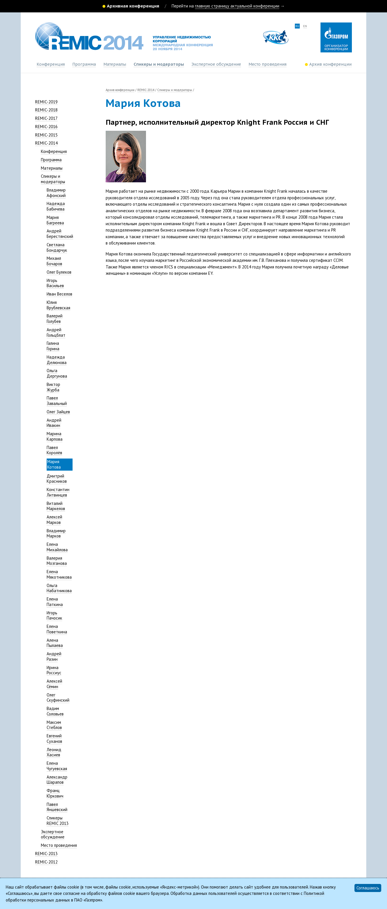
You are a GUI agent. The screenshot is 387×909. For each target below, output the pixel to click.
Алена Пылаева (55, 642)
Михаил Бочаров (54, 260)
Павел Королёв (54, 450)
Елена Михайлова (57, 546)
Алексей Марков (54, 519)
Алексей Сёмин (54, 683)
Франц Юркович (55, 793)
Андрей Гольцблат (56, 332)
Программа (84, 64)
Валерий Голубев (54, 318)
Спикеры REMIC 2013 (58, 820)
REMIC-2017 (46, 118)
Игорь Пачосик (54, 615)
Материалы (114, 64)
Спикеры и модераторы (159, 64)
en (305, 26)
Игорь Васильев (55, 283)
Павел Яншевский (57, 807)
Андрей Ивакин (54, 422)
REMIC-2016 (46, 126)
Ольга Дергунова (57, 373)
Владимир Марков (56, 533)
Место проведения (267, 64)
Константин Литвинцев (58, 492)
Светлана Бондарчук (57, 247)
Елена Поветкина (57, 629)
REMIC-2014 (46, 143)
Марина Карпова (54, 436)
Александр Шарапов (57, 779)
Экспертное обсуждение (216, 64)
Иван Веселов (59, 294)
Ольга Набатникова (59, 588)
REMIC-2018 (46, 110)
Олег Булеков (59, 272)
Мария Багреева (55, 220)
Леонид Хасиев (54, 752)
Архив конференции (120, 90)
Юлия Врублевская (58, 305)
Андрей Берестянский (60, 233)
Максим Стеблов (54, 724)
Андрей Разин (54, 656)
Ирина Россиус (54, 670)
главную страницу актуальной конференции (237, 6)
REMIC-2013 (46, 853)
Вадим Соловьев (55, 711)
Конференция (51, 64)
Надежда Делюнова (57, 359)
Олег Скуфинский (58, 697)
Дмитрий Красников (57, 478)
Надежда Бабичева (56, 206)
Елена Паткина (55, 601)
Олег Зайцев (58, 411)
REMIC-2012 (46, 862)
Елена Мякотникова (59, 574)
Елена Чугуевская (57, 765)
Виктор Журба (53, 387)
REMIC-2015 (46, 135)
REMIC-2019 (46, 102)
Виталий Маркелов (56, 506)
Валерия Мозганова (57, 560)
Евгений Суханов (54, 738)
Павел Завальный (57, 400)
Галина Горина (53, 345)
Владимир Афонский (56, 192)
